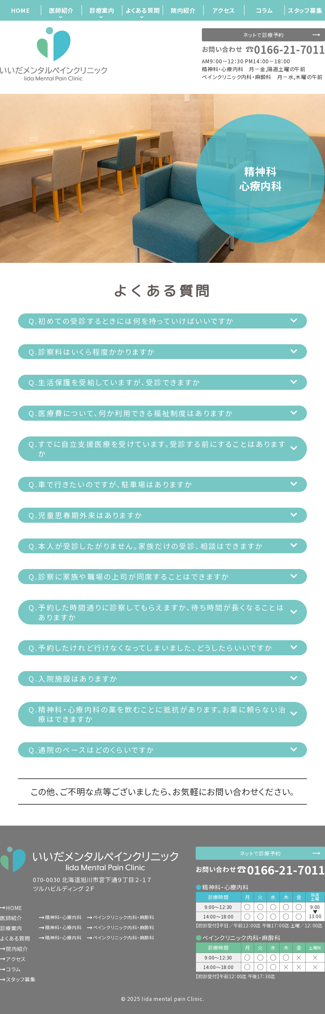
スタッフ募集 (305, 10)
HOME (20, 10)
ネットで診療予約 (263, 35)
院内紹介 (183, 10)
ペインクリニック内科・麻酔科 (123, 917)
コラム (264, 10)
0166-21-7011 (289, 49)
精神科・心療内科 (63, 917)
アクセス (223, 10)
